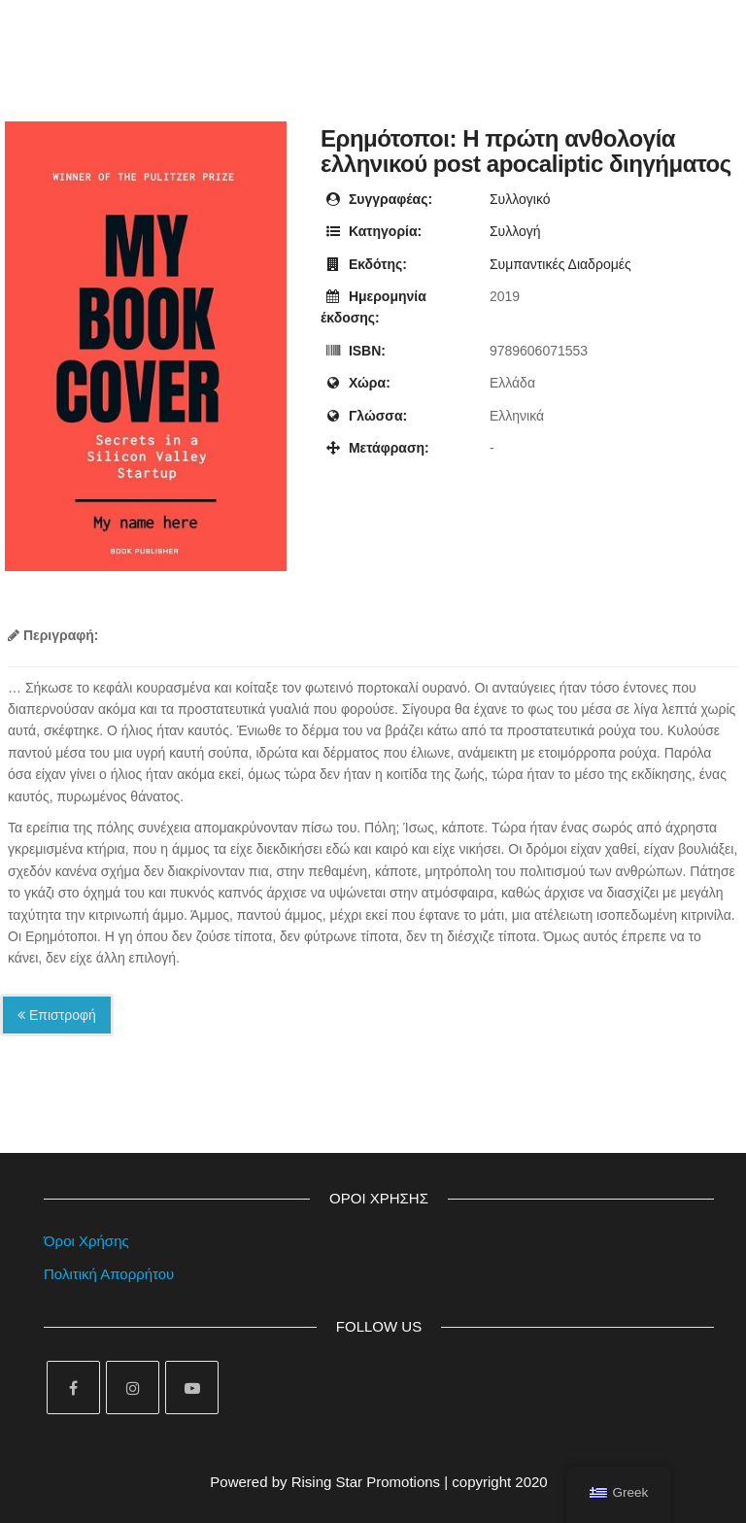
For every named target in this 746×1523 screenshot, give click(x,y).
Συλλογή (515, 231)
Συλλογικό (520, 199)
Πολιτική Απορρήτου (109, 1274)
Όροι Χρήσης (86, 1241)
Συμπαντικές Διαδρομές (560, 264)
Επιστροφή (56, 1015)
